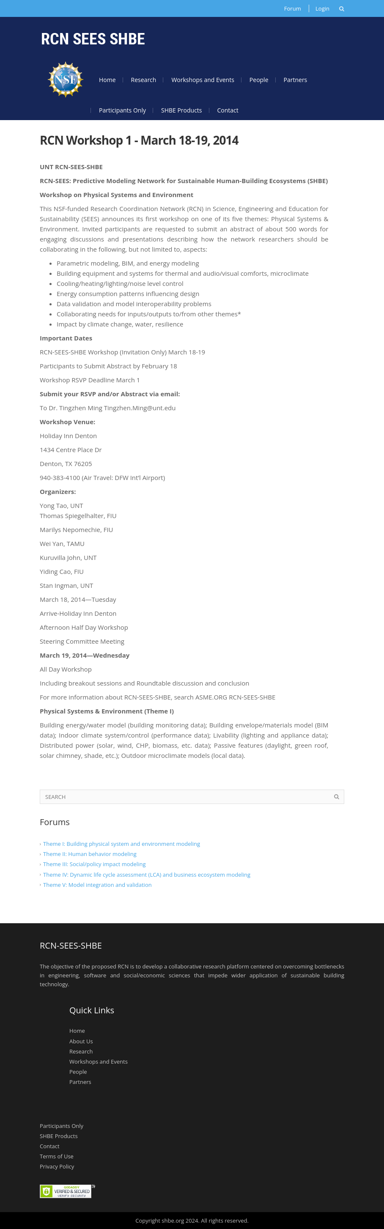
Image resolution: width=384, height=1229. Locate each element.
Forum (292, 8)
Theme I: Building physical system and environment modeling (121, 844)
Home (107, 80)
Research (143, 80)
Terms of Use (57, 1156)
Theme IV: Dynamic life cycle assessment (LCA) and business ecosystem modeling (146, 874)
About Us (81, 1041)
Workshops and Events (202, 80)
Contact (228, 110)
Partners (295, 80)
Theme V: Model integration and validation (97, 885)
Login (322, 8)
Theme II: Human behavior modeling (90, 854)
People (259, 80)
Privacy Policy (57, 1166)
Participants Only (122, 110)
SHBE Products (181, 110)
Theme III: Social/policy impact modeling (94, 864)
